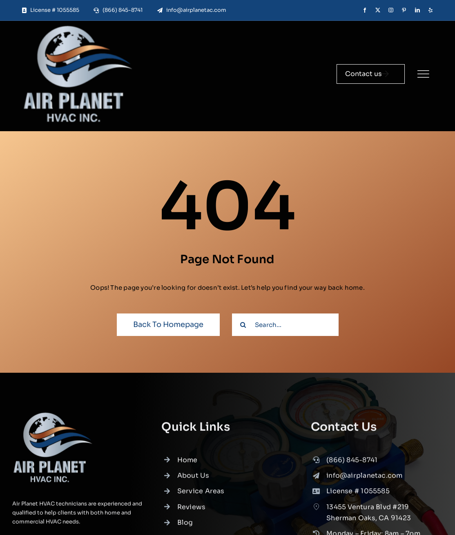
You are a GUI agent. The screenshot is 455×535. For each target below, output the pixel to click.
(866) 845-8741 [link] (351, 463)
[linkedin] (417, 10)
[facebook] (364, 10)
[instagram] (390, 10)
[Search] (243, 324)
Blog (185, 526)
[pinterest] (403, 10)
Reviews (191, 510)
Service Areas (201, 494)
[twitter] (377, 10)
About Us (193, 479)
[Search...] (285, 324)
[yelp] (430, 10)
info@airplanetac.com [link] (364, 479)
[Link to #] (423, 74)
